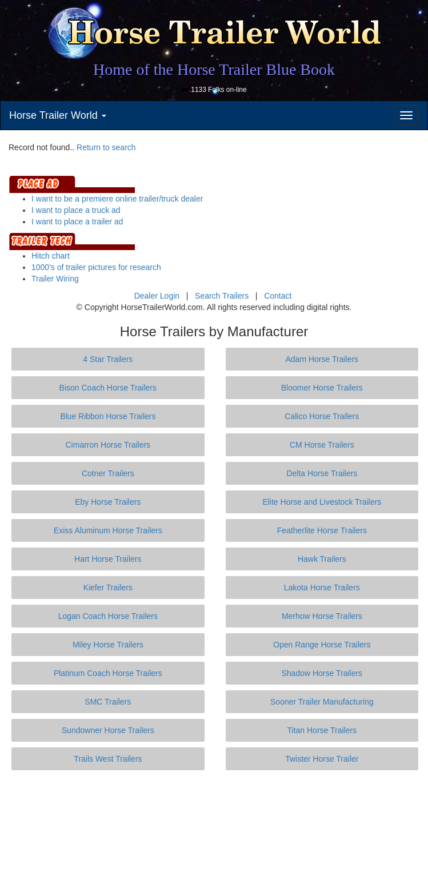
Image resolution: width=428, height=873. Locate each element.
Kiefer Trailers (108, 587)
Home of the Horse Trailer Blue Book (214, 69)
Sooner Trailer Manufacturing (322, 701)
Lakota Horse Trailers (322, 587)
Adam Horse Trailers (322, 359)
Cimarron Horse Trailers (108, 444)
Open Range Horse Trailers (321, 644)
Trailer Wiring (55, 278)
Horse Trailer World (57, 115)
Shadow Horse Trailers (321, 673)
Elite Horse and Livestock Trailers (321, 501)
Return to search (106, 147)
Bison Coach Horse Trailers (108, 387)
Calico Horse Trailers (322, 416)
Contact (277, 295)
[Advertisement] (217, 821)
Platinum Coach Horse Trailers (108, 673)
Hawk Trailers (322, 559)
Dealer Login (156, 295)
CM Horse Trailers (322, 444)
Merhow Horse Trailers (322, 616)
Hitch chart (50, 255)
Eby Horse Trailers (108, 501)
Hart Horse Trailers (107, 559)
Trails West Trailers (108, 758)
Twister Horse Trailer (321, 758)
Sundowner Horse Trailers (108, 730)
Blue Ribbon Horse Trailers (107, 416)
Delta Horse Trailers (321, 473)
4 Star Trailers (108, 359)
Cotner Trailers (108, 473)
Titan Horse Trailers (322, 730)
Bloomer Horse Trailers (322, 387)
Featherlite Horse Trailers (322, 530)
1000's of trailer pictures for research (96, 267)
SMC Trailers (108, 701)
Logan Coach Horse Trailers (108, 616)
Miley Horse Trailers (108, 644)
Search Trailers (222, 295)
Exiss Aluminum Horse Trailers (108, 530)
